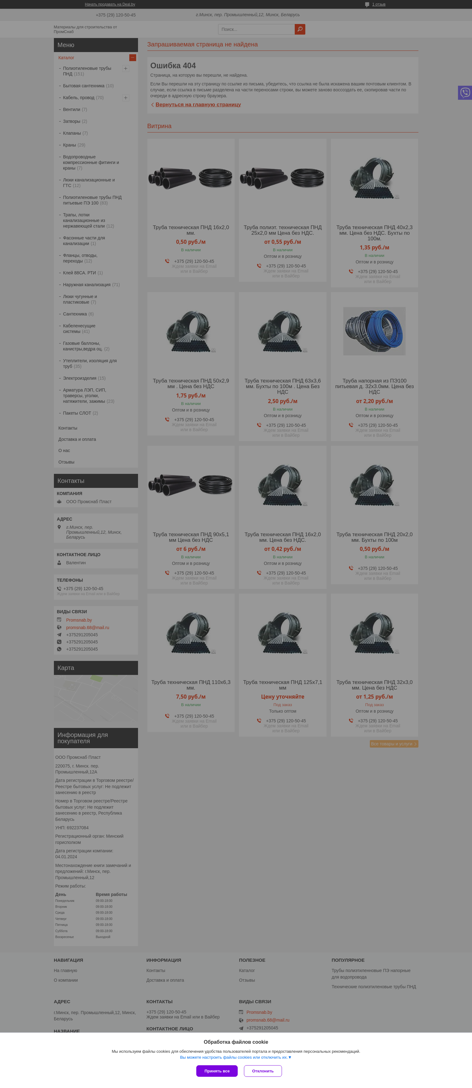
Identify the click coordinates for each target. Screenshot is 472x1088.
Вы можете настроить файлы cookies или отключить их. (234, 1057)
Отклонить (263, 1071)
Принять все (217, 1071)
